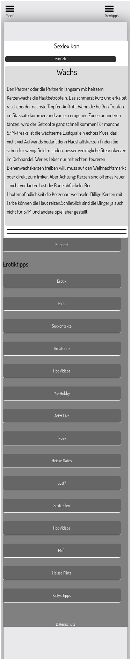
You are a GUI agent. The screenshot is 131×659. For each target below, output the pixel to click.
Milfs (61, 550)
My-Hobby (61, 393)
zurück (60, 58)
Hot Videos (61, 371)
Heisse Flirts (61, 573)
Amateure (62, 348)
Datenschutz (65, 624)
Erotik (61, 281)
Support (61, 244)
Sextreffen (61, 505)
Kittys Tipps (62, 595)
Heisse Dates (62, 460)
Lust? (62, 483)
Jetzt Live (62, 415)
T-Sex (61, 438)
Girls (61, 303)
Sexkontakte (62, 326)
